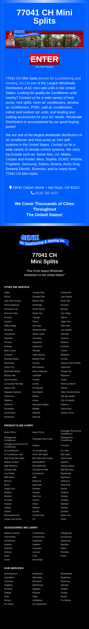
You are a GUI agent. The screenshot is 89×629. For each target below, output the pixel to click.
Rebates (36, 593)
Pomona (8, 342)
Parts (6, 596)
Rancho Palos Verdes (70, 363)
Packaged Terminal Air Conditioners (71, 432)
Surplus (64, 593)
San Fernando (10, 379)
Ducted (35, 511)
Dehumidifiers (38, 462)
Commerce (9, 396)
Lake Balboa (66, 296)
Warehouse (37, 585)
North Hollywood (11, 305)
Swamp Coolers (11, 462)
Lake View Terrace (12, 301)
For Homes (66, 600)
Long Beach (9, 334)
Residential (66, 473)
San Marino (37, 392)
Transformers (38, 533)
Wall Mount (9, 477)
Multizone (36, 481)
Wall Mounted (67, 469)
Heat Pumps (66, 458)
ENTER (45, 59)
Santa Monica (38, 355)
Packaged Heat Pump (42, 439)
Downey (8, 346)
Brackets (65, 544)
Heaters (36, 445)
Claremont (65, 367)
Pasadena (37, 342)
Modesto (36, 413)
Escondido (9, 408)
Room (7, 485)
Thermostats (10, 537)
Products (8, 589)
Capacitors (37, 540)
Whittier (36, 408)
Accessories (66, 537)
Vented (7, 511)
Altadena (8, 400)
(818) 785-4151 (44, 193)
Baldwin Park (38, 359)
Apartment (65, 477)
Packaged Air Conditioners (10, 439)
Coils (34, 556)
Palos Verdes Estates (70, 392)
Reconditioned (39, 466)
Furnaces (65, 445)
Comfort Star (38, 515)
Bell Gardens (38, 367)
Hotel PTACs (38, 432)
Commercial (37, 473)
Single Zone (9, 488)
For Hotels (9, 604)
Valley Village (10, 326)
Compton (8, 355)
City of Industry (67, 400)
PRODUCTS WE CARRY (18, 425)
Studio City (37, 313)
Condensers (9, 540)
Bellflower (65, 355)
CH (33, 519)
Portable (64, 500)
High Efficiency (11, 466)
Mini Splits (65, 454)
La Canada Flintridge (13, 384)
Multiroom (65, 481)
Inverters (8, 544)
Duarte (64, 379)
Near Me (36, 417)
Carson (64, 350)
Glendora (8, 404)
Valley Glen (66, 321)
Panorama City (11, 309)
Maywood (65, 375)
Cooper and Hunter (13, 519)
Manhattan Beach (12, 371)
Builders (8, 492)
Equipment (65, 577)
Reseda (64, 309)
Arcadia (64, 359)
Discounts (37, 581)
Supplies (36, 544)
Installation (37, 600)
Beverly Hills (9, 375)
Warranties (37, 577)
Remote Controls (12, 533)
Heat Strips (37, 559)
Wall (34, 477)
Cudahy (36, 379)
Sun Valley (65, 313)
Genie (63, 519)
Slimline (64, 496)
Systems (65, 462)
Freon (63, 556)
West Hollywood (39, 371)
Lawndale (36, 375)
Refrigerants (66, 533)
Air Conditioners (11, 450)
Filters (63, 548)
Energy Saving (67, 466)
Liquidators (9, 577)
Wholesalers (66, 573)
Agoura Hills (9, 388)
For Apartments (39, 604)
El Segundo (37, 388)
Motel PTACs (10, 432)
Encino (7, 296)
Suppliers (8, 585)
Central (7, 507)
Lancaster (37, 338)
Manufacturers (10, 573)
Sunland (8, 317)
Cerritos (36, 363)
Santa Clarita (38, 334)
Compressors (38, 537)
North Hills (65, 301)
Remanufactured (11, 515)
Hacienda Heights (40, 404)
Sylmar (64, 317)
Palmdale (8, 338)
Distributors (37, 573)
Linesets (36, 552)
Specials (64, 585)
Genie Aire (65, 515)
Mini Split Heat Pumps (42, 458)
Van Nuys (36, 326)
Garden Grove (67, 413)
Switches (8, 548)
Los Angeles (66, 330)
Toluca (35, 321)
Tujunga (36, 317)
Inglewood (37, 346)
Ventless (64, 492)
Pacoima (65, 305)
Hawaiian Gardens (12, 392)
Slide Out (36, 496)
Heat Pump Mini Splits (14, 458)
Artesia (64, 388)
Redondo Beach (11, 359)
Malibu (35, 396)
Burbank (64, 342)
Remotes (65, 552)
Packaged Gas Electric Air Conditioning (16, 445)
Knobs (7, 559)
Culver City (9, 367)
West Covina (10, 350)
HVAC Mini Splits (40, 454)
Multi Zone (65, 485)
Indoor (35, 504)
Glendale (65, 334)
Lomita (35, 384)
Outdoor (8, 504)
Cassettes (37, 548)
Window (8, 496)
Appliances (66, 540)
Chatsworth (66, 292)
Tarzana (8, 321)
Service (7, 600)
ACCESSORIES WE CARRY (20, 527)
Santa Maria (9, 413)
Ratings (7, 593)
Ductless (36, 488)
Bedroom (65, 504)
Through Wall (10, 469)
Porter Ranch (38, 309)
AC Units (65, 450)
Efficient (7, 481)
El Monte (65, 346)
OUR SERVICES (14, 568)
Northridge (37, 305)
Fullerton (65, 404)
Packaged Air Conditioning (67, 439)
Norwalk (36, 350)
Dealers (64, 589)
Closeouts (8, 581)
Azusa (35, 400)
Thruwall (8, 500)
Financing (65, 581)
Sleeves (8, 552)
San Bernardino (68, 396)
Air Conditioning (39, 450)
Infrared (36, 492)
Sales (35, 596)
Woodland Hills (39, 330)
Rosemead (9, 363)
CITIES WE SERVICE (16, 286)
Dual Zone (37, 485)
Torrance (65, 338)
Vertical (35, 500)
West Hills (65, 326)
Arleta (6, 292)
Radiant (36, 507)
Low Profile (9, 473)
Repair (64, 596)
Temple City (66, 371)
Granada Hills (38, 296)
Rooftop (64, 507)
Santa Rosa (66, 408)
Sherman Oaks (11, 313)
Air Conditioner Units (13, 454)
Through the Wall (40, 469)
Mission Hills (38, 301)
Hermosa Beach (68, 384)
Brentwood (9, 417)
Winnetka (8, 330)
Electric (64, 488)
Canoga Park (38, 292)
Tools (6, 556)
